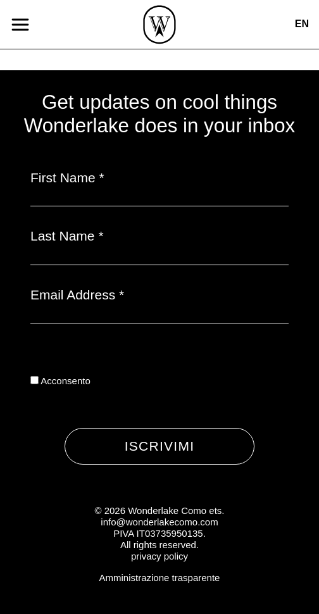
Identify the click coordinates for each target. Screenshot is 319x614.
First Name (67, 177)
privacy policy (159, 556)
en (302, 23)
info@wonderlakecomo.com (159, 522)
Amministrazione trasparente (159, 577)
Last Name (67, 236)
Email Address (77, 294)
